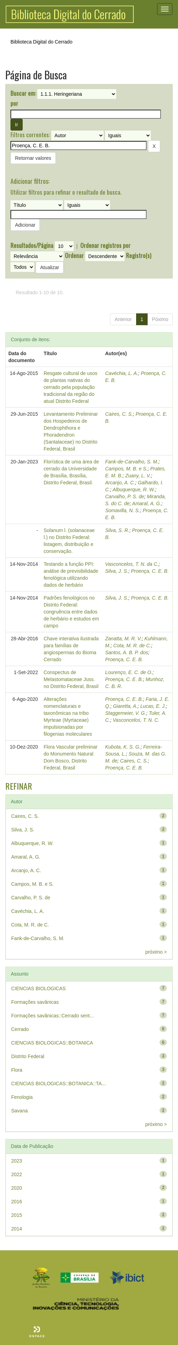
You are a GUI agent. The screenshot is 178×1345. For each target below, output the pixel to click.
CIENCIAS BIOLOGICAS (38, 988)
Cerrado (20, 1029)
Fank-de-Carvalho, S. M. (131, 461)
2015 (16, 1215)
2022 (16, 1174)
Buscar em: (23, 93)
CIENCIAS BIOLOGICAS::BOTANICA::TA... (58, 1083)
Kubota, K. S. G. (122, 747)
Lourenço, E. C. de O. (128, 672)
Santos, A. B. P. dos (126, 652)
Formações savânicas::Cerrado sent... (52, 1015)
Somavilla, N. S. (122, 510)
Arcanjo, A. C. (120, 482)
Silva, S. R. (117, 530)
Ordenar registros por (105, 245)
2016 (16, 1201)
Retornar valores (33, 158)
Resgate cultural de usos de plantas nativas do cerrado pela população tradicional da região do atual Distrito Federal (70, 387)
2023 (16, 1161)
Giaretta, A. (125, 706)
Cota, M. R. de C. (132, 645)
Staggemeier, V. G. (125, 713)
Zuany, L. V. (138, 475)
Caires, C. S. (119, 414)
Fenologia (22, 1097)
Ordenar (74, 255)
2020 (16, 1188)
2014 (16, 1228)
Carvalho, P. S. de (124, 496)
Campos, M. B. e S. (126, 468)
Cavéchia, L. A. (121, 373)
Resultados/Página (31, 245)
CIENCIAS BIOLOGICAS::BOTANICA (52, 1043)
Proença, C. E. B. (150, 571)
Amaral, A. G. (147, 503)
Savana (19, 1110)
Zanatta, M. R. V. (123, 638)
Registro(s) (138, 255)
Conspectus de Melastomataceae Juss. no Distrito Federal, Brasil (71, 679)
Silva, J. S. (116, 571)
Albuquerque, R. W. (134, 489)
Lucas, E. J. (153, 706)
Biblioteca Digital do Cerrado (41, 42)
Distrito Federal (27, 1056)
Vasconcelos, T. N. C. (136, 720)
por (14, 103)
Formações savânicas (35, 1002)
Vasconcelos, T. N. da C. (131, 564)
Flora (16, 1070)
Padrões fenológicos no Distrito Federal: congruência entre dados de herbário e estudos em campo (71, 611)
